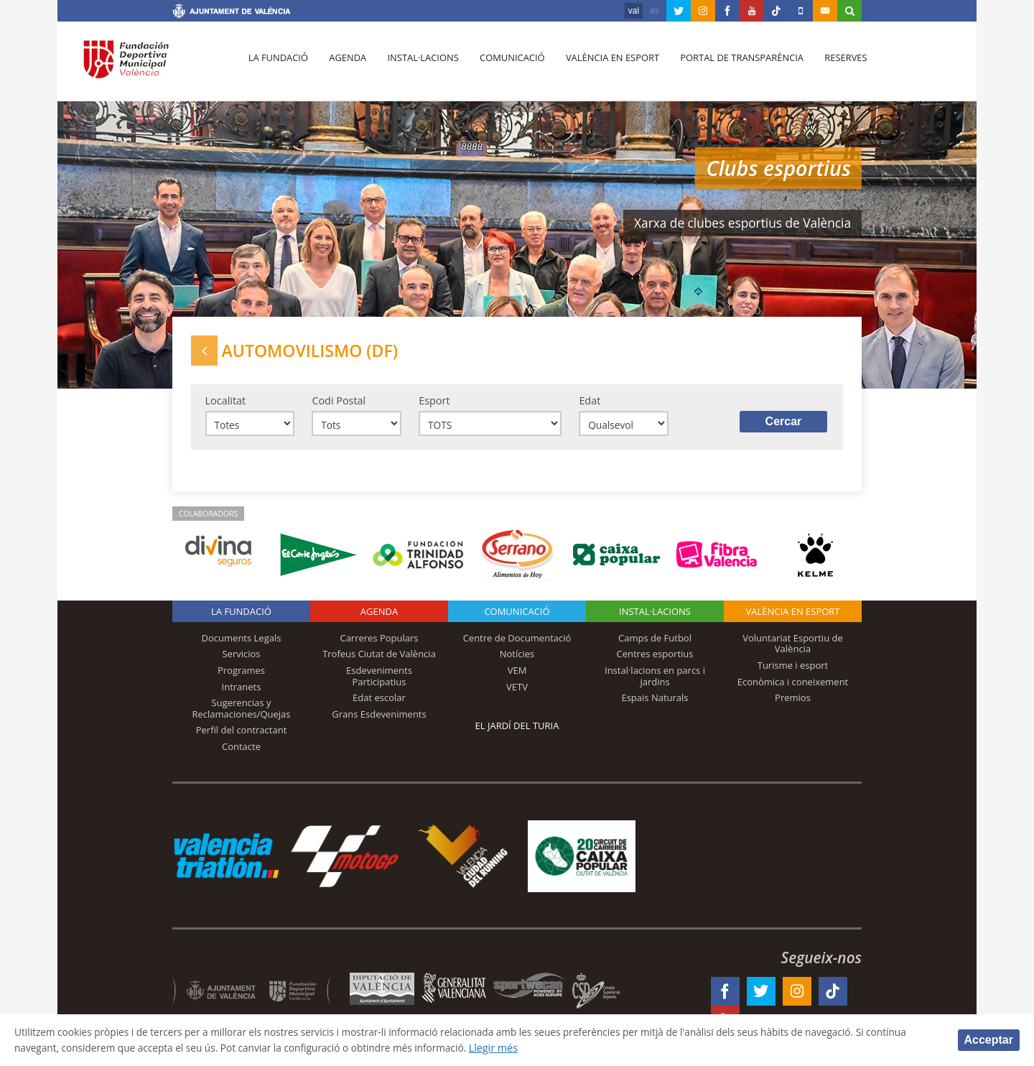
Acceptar (988, 1039)
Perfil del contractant (241, 734)
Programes (241, 675)
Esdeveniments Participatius (379, 681)
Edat (589, 404)
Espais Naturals (654, 702)
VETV (517, 691)
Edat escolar (379, 702)
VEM (517, 675)
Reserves (834, 65)
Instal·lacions (418, 65)
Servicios (241, 659)
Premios (793, 702)
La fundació (277, 65)
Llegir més (565, 1047)
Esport (434, 404)
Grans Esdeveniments (379, 719)
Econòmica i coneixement (793, 686)
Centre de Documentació (517, 642)
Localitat (225, 404)
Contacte (241, 751)
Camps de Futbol (654, 642)
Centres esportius (655, 659)
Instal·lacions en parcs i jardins (655, 681)
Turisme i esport (793, 670)
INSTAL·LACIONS (655, 616)
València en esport (604, 65)
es (654, 11)
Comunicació (505, 65)
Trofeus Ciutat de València (379, 659)
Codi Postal (338, 404)
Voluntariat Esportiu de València (792, 648)
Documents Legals (241, 642)
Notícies (517, 659)
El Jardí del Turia (517, 730)
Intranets (241, 691)
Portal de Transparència (732, 65)
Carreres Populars (379, 642)
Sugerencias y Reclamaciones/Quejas (241, 713)
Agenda (344, 65)
